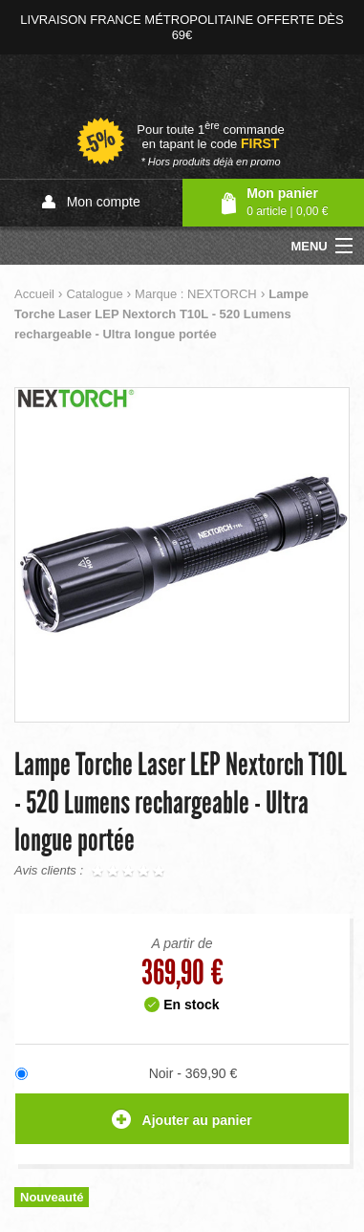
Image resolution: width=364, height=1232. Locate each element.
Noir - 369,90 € (193, 1073)
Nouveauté (51, 1197)
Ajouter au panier (182, 1121)
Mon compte (91, 202)
